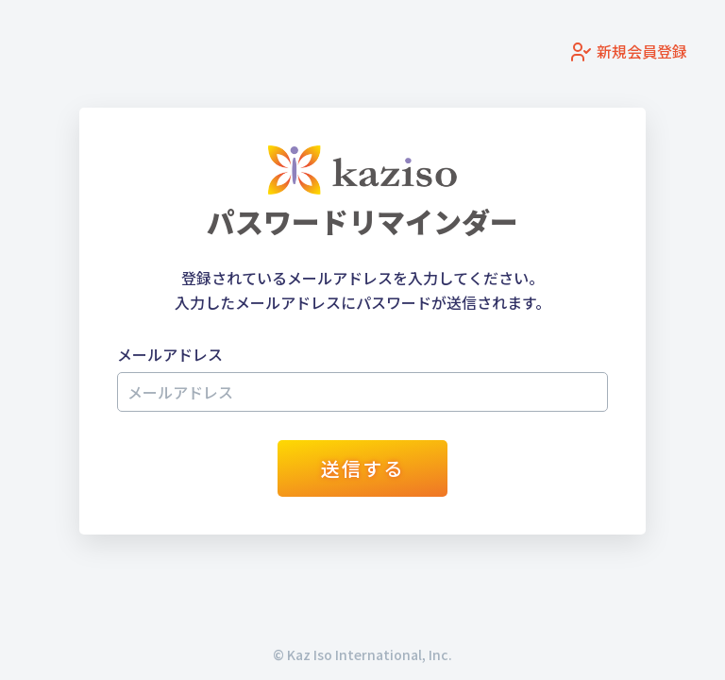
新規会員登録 (628, 52)
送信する (362, 468)
